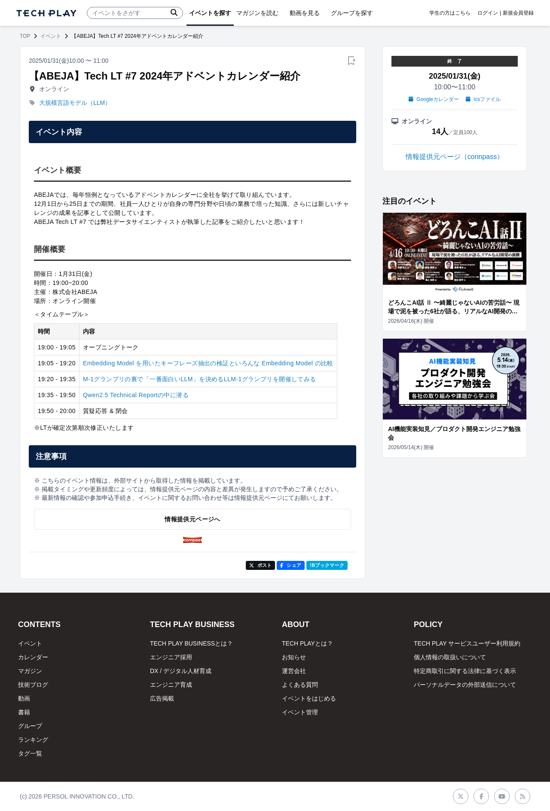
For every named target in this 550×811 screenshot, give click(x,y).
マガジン (30, 670)
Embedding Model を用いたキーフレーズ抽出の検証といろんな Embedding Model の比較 (208, 363)
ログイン (487, 13)
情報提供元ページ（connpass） (455, 156)
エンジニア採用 (171, 657)
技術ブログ (33, 684)
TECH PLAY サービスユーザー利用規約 (467, 643)
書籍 (24, 712)
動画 (24, 698)
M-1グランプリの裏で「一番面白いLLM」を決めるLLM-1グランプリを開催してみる (199, 379)
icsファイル (483, 99)
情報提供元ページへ (192, 519)
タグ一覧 (30, 753)
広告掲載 (162, 698)
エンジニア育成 (171, 684)
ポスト (260, 565)
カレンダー (33, 657)
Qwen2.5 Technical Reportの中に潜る (136, 395)
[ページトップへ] (46, 13)
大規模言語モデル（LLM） (75, 102)
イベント (50, 36)
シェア (290, 565)
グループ (30, 725)
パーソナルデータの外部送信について (465, 684)
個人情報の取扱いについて (450, 657)
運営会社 (294, 670)
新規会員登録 (518, 13)
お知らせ (294, 657)
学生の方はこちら (450, 13)
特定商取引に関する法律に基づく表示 (465, 670)
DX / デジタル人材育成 (180, 670)
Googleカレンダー (434, 99)
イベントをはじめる (309, 698)
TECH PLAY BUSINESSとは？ (191, 643)
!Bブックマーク (327, 565)
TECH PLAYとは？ (307, 643)
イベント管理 (300, 712)
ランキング (33, 739)
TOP (25, 36)
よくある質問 (300, 684)
